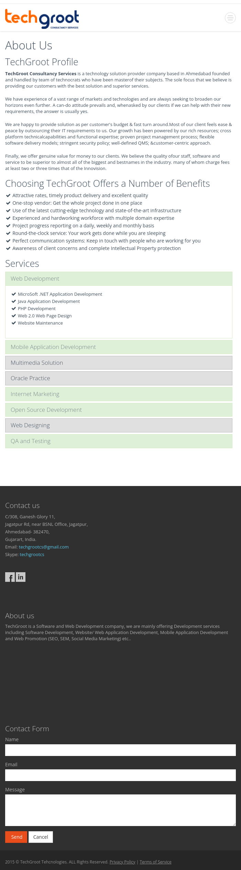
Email (11, 764)
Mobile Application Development (53, 347)
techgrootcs (32, 554)
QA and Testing (31, 441)
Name (12, 739)
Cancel (40, 837)
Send (16, 837)
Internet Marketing (35, 394)
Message (15, 789)
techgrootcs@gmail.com (44, 547)
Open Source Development (46, 410)
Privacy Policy (122, 862)
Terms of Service (155, 862)
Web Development (35, 278)
